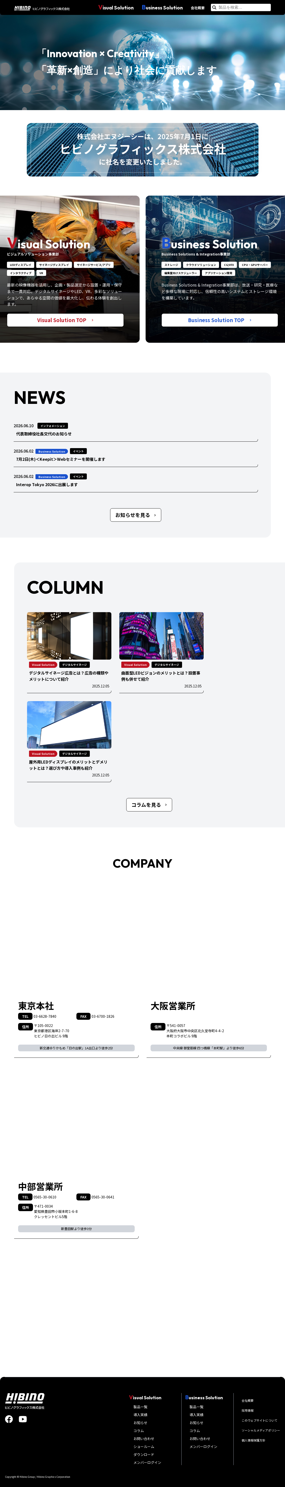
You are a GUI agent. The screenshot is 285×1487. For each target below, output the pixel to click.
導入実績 (140, 1414)
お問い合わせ (143, 1438)
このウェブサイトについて (259, 1420)
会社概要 (198, 7)
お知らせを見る (135, 514)
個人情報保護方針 (253, 1440)
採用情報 (247, 1410)
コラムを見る (149, 804)
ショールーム (143, 1446)
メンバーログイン (147, 1462)
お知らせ (140, 1422)
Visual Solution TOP (65, 320)
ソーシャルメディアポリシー (261, 1430)
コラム (138, 1430)
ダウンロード (143, 1454)
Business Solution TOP (220, 320)
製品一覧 (140, 1406)
